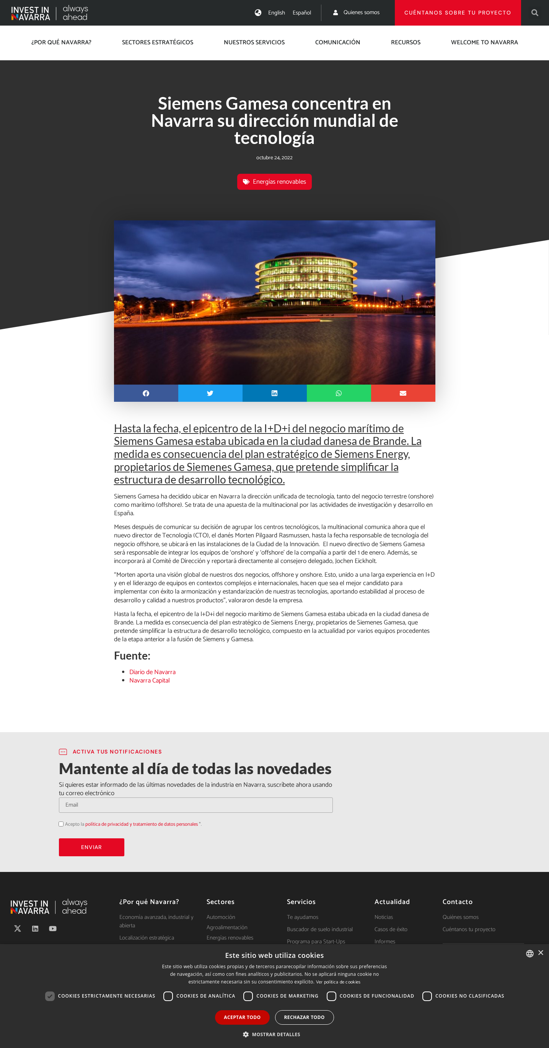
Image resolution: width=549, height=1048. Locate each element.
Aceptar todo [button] (242, 1017)
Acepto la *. (133, 824)
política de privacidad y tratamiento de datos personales (141, 824)
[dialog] (274, 996)
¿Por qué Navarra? (61, 42)
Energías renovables (279, 181)
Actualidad (392, 902)
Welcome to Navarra (484, 42)
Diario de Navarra (152, 672)
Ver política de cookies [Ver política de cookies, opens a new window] (338, 982)
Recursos (405, 42)
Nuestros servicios (254, 42)
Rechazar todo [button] (304, 1017)
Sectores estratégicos (157, 42)
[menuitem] (276, 13)
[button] (535, 12)
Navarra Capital (149, 680)
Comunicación (337, 42)
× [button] (540, 953)
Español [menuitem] (302, 13)
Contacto (458, 902)
